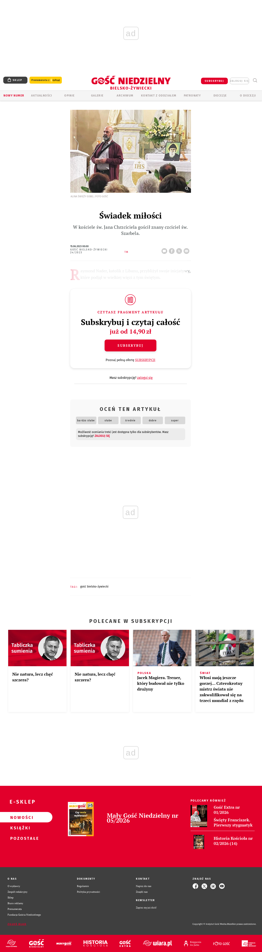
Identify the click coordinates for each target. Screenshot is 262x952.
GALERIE (97, 95)
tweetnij (180, 250)
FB (172, 250)
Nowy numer (13, 95)
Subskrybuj (130, 345)
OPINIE (69, 95)
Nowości (19, 817)
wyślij (187, 250)
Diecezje (220, 95)
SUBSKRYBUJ (214, 81)
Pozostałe (19, 838)
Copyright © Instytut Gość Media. (209, 924)
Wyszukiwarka (255, 80)
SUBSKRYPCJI (145, 360)
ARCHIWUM (125, 95)
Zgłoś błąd (17, 924)
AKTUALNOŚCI (41, 95)
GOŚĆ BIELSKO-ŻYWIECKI (94, 586)
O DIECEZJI (248, 95)
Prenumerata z (45, 80)
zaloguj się (239, 81)
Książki (19, 827)
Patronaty (192, 95)
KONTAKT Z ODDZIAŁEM (158, 95)
